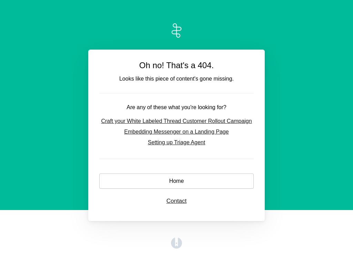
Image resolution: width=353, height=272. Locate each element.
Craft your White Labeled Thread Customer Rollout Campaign (176, 121)
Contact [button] (177, 201)
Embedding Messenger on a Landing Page (176, 132)
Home (176, 181)
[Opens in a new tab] (176, 247)
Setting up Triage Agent (176, 142)
